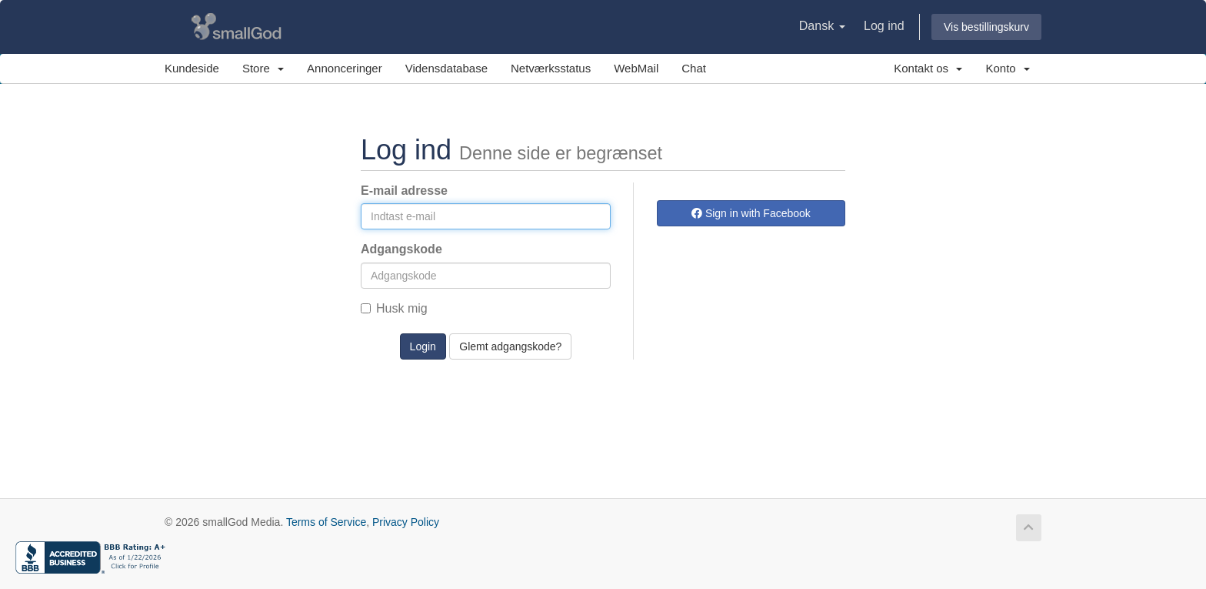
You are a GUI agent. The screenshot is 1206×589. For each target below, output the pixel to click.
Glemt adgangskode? (510, 346)
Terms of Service (326, 522)
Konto (1007, 68)
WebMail (636, 68)
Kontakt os (928, 68)
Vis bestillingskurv (986, 27)
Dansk (822, 25)
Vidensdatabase (446, 68)
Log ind (884, 25)
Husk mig (394, 308)
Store (263, 68)
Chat (693, 68)
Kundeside (192, 68)
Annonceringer (344, 68)
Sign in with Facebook (751, 213)
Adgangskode (401, 249)
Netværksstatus (551, 68)
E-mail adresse (404, 190)
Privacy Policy (405, 522)
